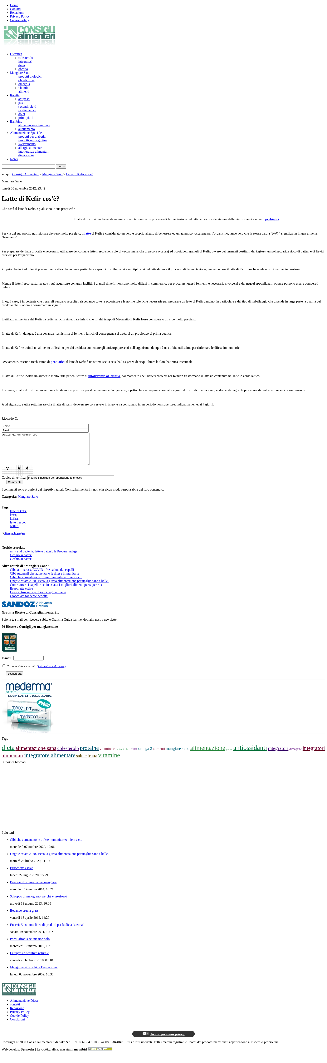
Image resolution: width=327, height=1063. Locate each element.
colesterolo (25, 57)
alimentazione (207, 754)
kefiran (14, 525)
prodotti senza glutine (32, 140)
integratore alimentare (49, 761)
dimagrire (295, 755)
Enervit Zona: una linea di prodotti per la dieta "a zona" (47, 931)
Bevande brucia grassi (24, 917)
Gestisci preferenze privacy (163, 1040)
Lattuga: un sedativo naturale (29, 959)
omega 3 (24, 84)
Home (14, 5)
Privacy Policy (20, 16)
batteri (14, 532)
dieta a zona (26, 155)
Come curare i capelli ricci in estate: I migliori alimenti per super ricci (56, 591)
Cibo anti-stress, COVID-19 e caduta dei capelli (42, 576)
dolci (21, 114)
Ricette (14, 95)
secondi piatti (27, 106)
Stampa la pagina (14, 539)
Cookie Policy (19, 20)
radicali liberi (123, 755)
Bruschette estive (21, 594)
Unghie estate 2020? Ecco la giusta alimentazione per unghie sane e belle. (59, 587)
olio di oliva (26, 80)
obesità (23, 69)
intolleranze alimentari (33, 151)
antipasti (24, 99)
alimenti (23, 91)
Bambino (16, 121)
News (14, 159)
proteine (89, 754)
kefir (13, 521)
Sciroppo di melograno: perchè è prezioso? (38, 902)
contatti (15, 1010)
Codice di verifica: (14, 484)
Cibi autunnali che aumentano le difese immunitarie (44, 579)
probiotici (272, 219)
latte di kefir (18, 517)
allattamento (26, 129)
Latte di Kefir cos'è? (79, 174)
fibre (134, 755)
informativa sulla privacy (52, 672)
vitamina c (107, 755)
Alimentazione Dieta (24, 1007)
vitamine (24, 87)
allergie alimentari (30, 147)
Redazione (17, 12)
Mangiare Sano (20, 72)
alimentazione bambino (34, 125)
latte (87, 233)
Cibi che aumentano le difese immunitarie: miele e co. (46, 583)
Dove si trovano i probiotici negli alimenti (38, 598)
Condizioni (17, 1025)
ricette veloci (27, 110)
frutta (92, 761)
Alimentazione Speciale (26, 132)
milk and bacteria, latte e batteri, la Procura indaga (43, 557)
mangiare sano (177, 755)
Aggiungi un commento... (51, 452)
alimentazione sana (36, 754)
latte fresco (17, 528)
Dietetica (16, 54)
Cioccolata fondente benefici (29, 602)
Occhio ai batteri (21, 561)
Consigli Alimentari (25, 174)
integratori (25, 61)
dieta (21, 65)
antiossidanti (250, 754)
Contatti (15, 9)
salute (81, 761)
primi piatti (25, 117)
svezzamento (27, 144)
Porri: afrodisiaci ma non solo (30, 945)
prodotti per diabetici (32, 136)
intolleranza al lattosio (104, 376)
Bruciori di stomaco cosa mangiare (33, 888)
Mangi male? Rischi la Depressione (34, 973)
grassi (229, 755)
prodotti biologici (30, 76)
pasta (21, 102)
